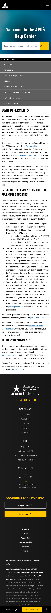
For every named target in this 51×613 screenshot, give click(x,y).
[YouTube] (35, 400)
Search (44, 46)
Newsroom (25, 546)
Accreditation (25, 538)
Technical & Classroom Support (17, 92)
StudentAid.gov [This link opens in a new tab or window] (33, 146)
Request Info (9, 609)
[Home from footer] (25, 390)
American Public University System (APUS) (21, 569)
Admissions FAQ (25, 451)
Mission (25, 551)
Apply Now (30, 609)
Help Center (25, 447)
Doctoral (25, 428)
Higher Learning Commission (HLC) (30, 572)
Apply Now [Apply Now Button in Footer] (24, 514)
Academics (8, 64)
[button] (47, 5)
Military (7, 81)
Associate (25, 415)
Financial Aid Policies (25, 460)
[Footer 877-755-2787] (25, 477)
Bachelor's (25, 419)
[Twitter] (21, 400)
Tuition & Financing (12, 98)
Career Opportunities (25, 542)
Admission (8, 70)
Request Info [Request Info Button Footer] (24, 505)
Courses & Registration (14, 75)
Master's (25, 424)
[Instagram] (25, 400)
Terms (26, 533)
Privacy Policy (25, 529)
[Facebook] (16, 400)
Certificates (25, 433)
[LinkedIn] (30, 400)
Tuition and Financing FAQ (25, 455)
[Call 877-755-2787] (47, 609)
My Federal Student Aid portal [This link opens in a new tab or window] (29, 155)
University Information (13, 103)
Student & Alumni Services (15, 86)
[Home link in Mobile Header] (5, 5)
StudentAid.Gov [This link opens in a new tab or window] (17, 369)
